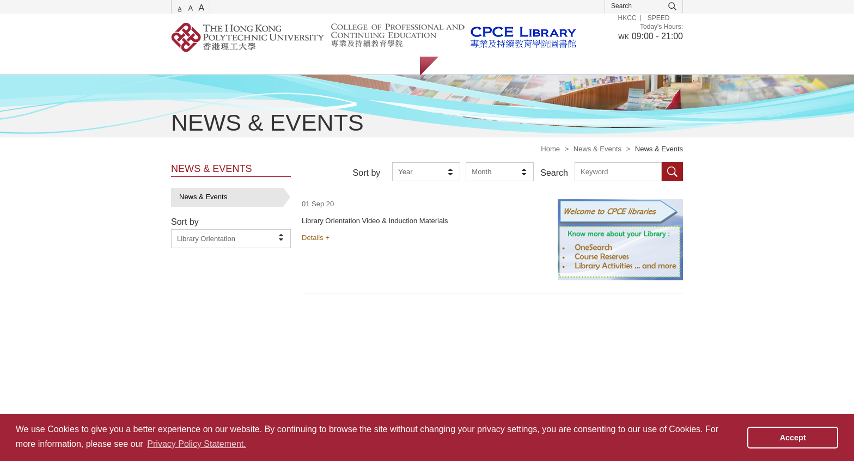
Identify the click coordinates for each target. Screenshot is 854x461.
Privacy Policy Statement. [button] (196, 443)
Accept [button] (793, 437)
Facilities (344, 66)
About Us (394, 66)
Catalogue (236, 66)
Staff (505, 66)
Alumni (546, 66)
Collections (291, 66)
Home (550, 149)
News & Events (597, 149)
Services (184, 66)
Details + (316, 237)
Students (463, 66)
